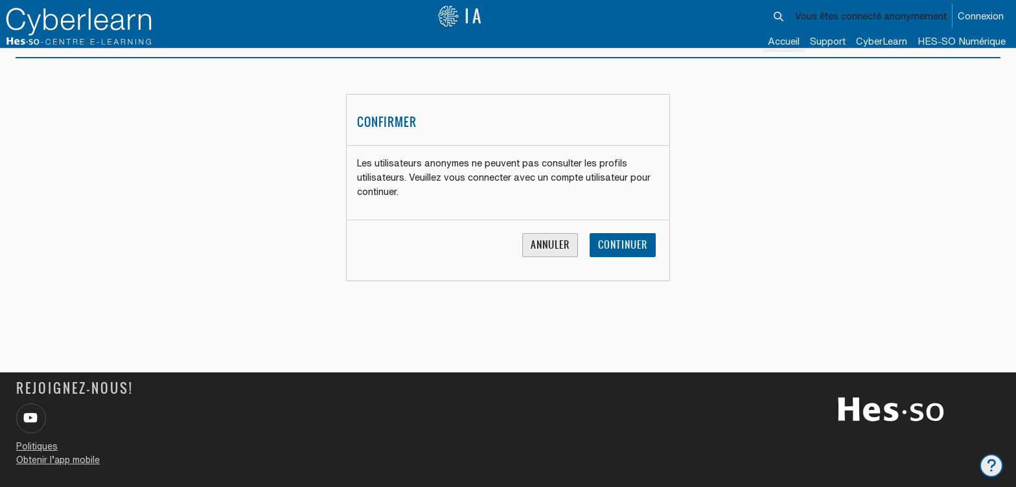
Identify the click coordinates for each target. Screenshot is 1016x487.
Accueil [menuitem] (784, 41)
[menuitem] (881, 42)
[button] (778, 16)
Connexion (981, 16)
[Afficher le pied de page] (991, 465)
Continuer (622, 260)
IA (460, 16)
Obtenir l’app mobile (58, 459)
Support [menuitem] (828, 41)
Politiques (37, 446)
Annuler (550, 260)
